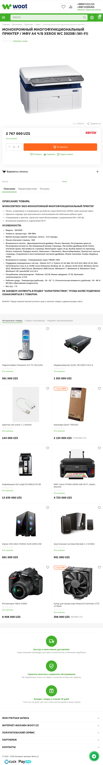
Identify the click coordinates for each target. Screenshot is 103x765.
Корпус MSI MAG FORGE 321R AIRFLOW (21, 544)
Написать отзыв (20, 41)
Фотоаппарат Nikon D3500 (14, 603)
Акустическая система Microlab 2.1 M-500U (74, 544)
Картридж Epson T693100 (66, 425)
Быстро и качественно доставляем (51, 649)
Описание (9, 189)
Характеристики (27, 189)
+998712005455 (85, 7)
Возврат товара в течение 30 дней (51, 699)
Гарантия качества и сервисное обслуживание (51, 674)
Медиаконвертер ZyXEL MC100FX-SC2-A (73, 365)
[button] (94, 123)
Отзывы (44, 189)
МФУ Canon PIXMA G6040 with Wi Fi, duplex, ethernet (75, 485)
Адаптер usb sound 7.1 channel (16, 425)
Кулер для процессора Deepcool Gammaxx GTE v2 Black (76, 604)
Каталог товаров (3, 17)
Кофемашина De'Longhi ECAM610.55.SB (21, 484)
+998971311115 (85, 4)
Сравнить (49, 154)
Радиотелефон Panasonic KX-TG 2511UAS (22, 365)
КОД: (75, 124)
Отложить (36, 154)
